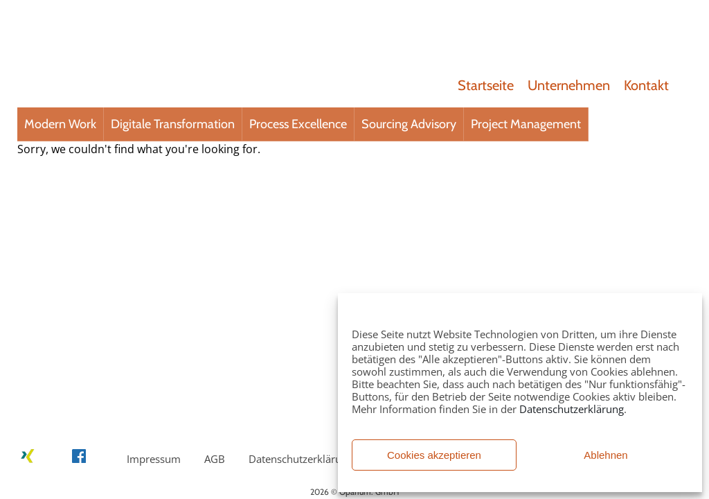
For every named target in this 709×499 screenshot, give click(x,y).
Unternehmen (569, 85)
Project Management (526, 124)
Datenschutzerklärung (571, 409)
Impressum (154, 459)
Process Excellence (298, 124)
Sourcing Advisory (408, 124)
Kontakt (646, 85)
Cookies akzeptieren (434, 455)
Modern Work (60, 124)
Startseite (486, 85)
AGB (214, 459)
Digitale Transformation (173, 124)
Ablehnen (605, 455)
